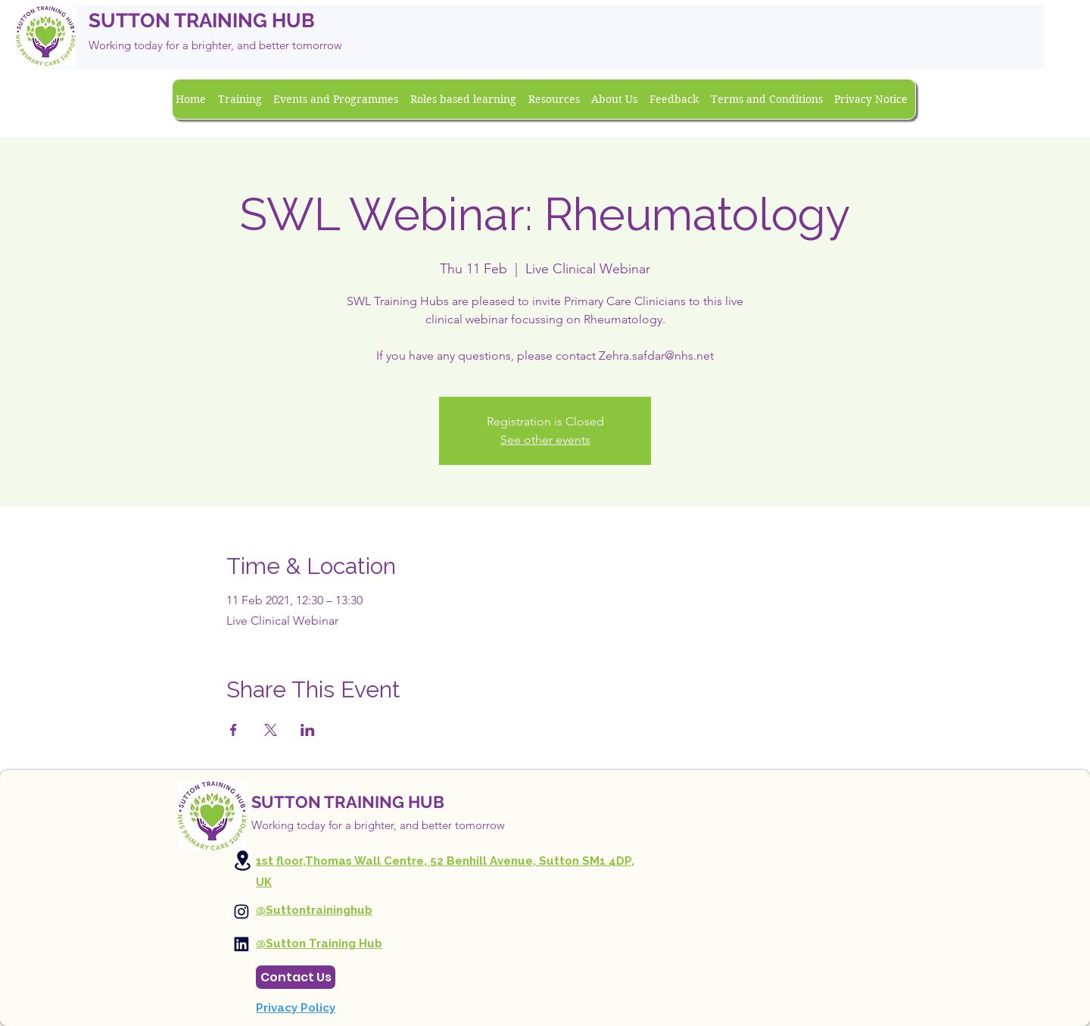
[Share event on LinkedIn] (308, 730)
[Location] (242, 860)
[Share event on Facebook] (233, 730)
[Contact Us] (295, 977)
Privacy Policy (295, 1008)
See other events (545, 439)
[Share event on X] (270, 730)
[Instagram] (241, 912)
